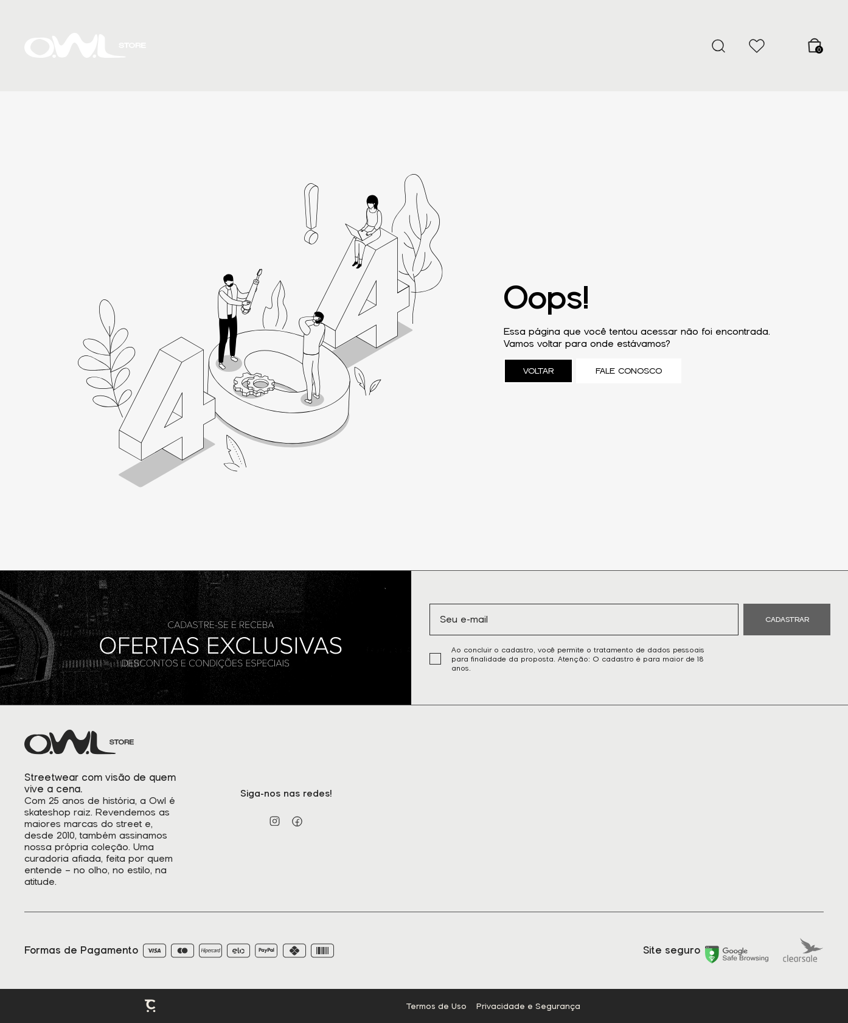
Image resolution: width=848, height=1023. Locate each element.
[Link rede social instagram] (274, 821)
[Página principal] (85, 45)
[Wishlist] (756, 46)
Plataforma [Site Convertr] (151, 1006)
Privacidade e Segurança (528, 1006)
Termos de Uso (436, 1006)
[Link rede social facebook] (297, 821)
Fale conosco (629, 371)
